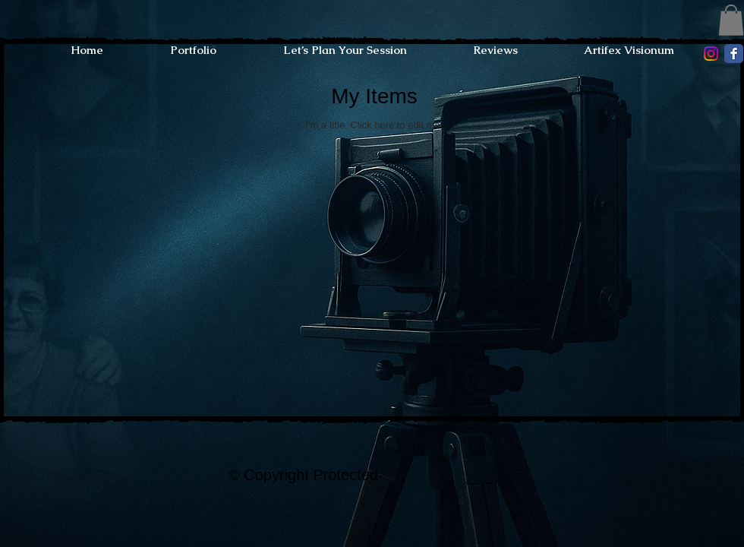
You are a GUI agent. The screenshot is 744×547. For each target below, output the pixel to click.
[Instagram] (710, 53)
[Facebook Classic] (733, 53)
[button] (731, 20)
